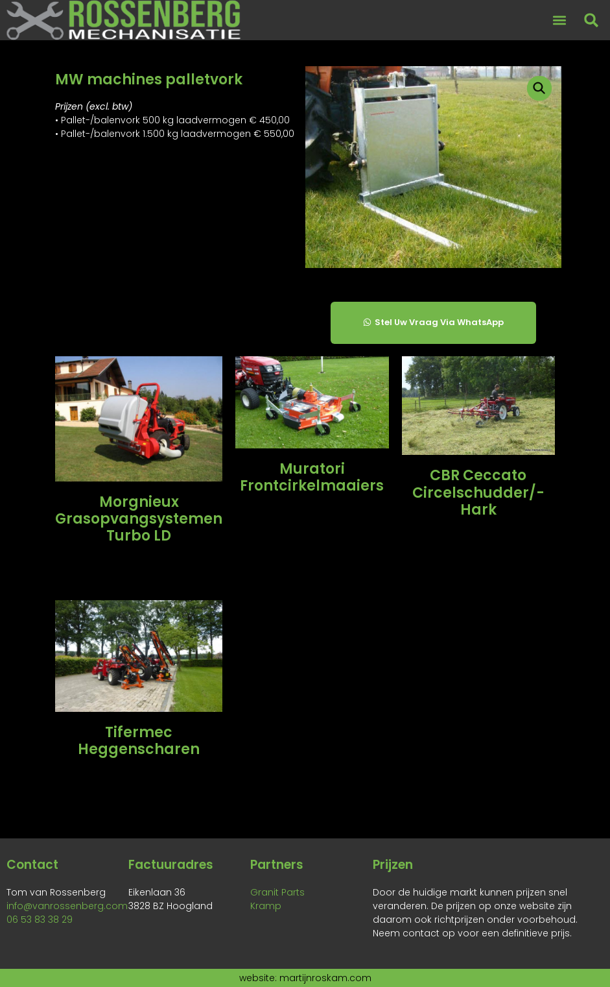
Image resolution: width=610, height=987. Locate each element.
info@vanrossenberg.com (67, 905)
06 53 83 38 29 (39, 919)
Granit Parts (277, 892)
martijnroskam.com (325, 977)
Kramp (265, 905)
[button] (559, 20)
